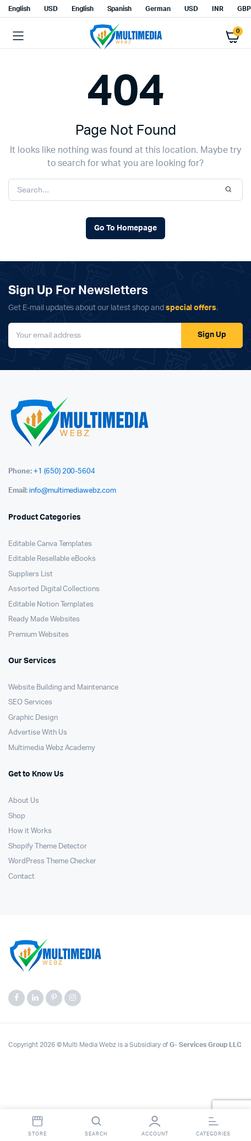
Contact (21, 876)
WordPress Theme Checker (52, 861)
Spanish (119, 8)
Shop (16, 816)
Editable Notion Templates (51, 604)
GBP (244, 8)
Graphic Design (33, 717)
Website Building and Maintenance (63, 687)
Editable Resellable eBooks (52, 559)
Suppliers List (30, 574)
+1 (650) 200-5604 (65, 471)
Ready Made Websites (44, 619)
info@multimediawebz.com (72, 490)
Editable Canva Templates (50, 544)
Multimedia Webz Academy (51, 748)
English (19, 8)
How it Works (30, 831)
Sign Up (212, 335)
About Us (23, 800)
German (158, 8)
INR (217, 8)
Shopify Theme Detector (47, 846)
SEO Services (30, 702)
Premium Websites (38, 634)
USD (51, 8)
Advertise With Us (37, 732)
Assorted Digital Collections (54, 589)
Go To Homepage (125, 228)
